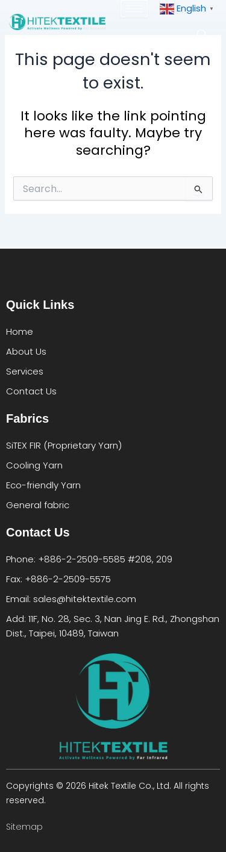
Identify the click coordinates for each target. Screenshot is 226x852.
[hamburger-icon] (134, 8)
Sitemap (24, 827)
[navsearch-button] (202, 32)
